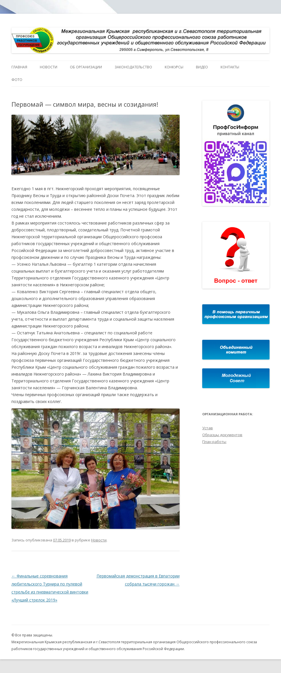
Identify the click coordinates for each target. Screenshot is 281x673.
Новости (48, 67)
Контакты (230, 67)
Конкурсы (174, 67)
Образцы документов (222, 434)
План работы (214, 441)
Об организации (86, 67)
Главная (19, 67)
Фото (16, 79)
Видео (202, 67)
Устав (207, 427)
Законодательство (133, 67)
